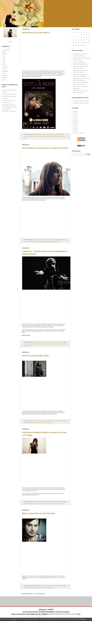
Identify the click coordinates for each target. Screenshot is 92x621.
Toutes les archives (78, 133)
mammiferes (31, 587)
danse (4, 54)
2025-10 (75, 122)
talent (51, 136)
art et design (6, 49)
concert (56, 344)
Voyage (5, 77)
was (46, 422)
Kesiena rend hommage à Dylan (35, 356)
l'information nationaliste (9, 90)
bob (29, 422)
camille (58, 241)
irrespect (63, 344)
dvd (4, 56)
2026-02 (75, 113)
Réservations (26, 335)
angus (61, 503)
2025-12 (75, 118)
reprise (36, 422)
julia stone (38, 503)
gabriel (41, 136)
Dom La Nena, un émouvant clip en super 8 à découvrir (45, 148)
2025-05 (75, 130)
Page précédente (27, 593)
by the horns (45, 503)
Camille (75, 101)
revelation (49, 587)
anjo (38, 136)
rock (50, 344)
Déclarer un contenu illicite (18, 614)
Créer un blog (42, 609)
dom (30, 241)
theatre (5, 75)
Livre (4, 62)
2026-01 (75, 115)
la (32, 241)
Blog (4, 52)
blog (79, 614)
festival (25, 345)
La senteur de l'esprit (9, 100)
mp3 (54, 587)
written (50, 422)
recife (54, 241)
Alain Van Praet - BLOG (9, 94)
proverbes (39, 587)
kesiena (32, 422)
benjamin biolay (28, 503)
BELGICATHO (7, 109)
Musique (5, 67)
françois (26, 344)
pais (28, 241)
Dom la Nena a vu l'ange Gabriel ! (36, 33)
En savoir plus (82, 619)
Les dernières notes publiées (46, 611)
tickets (33, 344)
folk (61, 136)
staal (30, 344)
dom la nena (27, 136)
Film (4, 58)
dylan (25, 422)
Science (5, 69)
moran (25, 587)
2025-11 (75, 120)
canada (44, 587)
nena (35, 241)
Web (4, 79)
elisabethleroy (7, 102)
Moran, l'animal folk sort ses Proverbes (38, 513)
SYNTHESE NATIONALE (10, 107)
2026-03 (75, 111)
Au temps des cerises (9, 105)
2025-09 (75, 124)
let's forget (56, 503)
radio (52, 503)
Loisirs (4, 64)
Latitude (5, 92)
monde (29, 345)
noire (48, 136)
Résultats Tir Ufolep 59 (9, 111)
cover (42, 422)
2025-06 (75, 128)
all (47, 422)
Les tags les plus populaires (62, 611)
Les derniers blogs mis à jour (30, 611)
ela (43, 241)
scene (34, 136)
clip (41, 241)
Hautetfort (50, 609)
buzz (58, 136)
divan (41, 344)
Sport (4, 73)
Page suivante (41, 593)
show (54, 136)
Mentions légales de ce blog (33, 614)
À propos (10, 41)
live (31, 136)
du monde (45, 344)
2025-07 (75, 126)
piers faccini (47, 241)
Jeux (4, 60)
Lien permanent (46, 134)
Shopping (5, 71)
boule (45, 136)
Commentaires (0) (55, 134)
